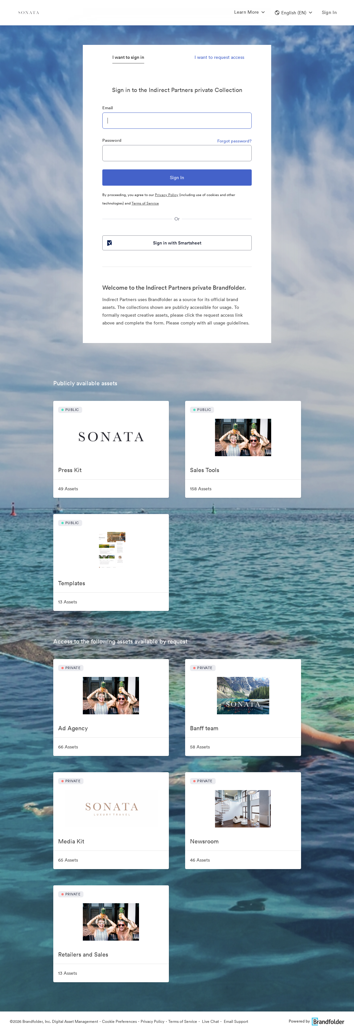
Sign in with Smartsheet (153, 243)
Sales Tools (204, 470)
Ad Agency (73, 728)
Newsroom (204, 841)
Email (107, 108)
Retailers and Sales (83, 954)
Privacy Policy (166, 194)
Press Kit (70, 470)
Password (111, 140)
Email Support (235, 1021)
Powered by (316, 1021)
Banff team (204, 728)
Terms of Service (145, 203)
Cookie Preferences (119, 1021)
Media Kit (71, 841)
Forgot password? (234, 141)
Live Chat (210, 1021)
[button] (293, 12)
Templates (71, 583)
